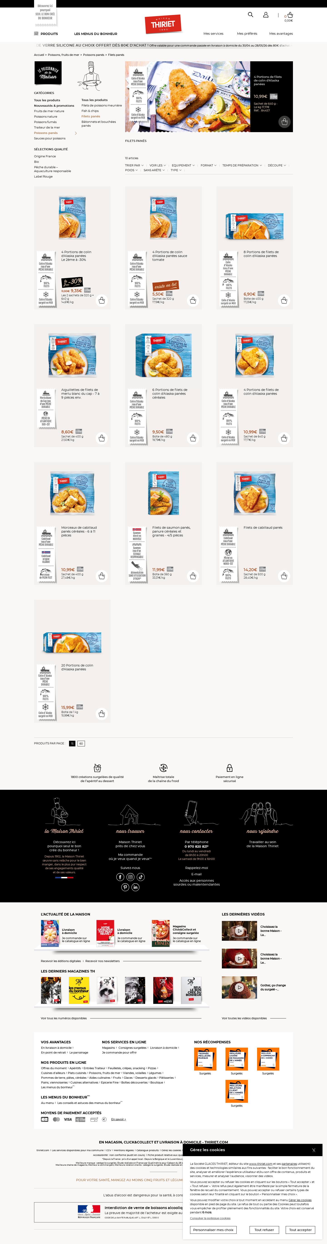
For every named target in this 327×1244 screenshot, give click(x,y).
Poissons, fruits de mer (63, 55)
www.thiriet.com (260, 1163)
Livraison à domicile (163, 1047)
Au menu (47, 1103)
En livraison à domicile (56, 1047)
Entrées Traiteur (94, 1068)
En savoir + (118, 1119)
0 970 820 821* (196, 846)
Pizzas (152, 1068)
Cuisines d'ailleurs (53, 1073)
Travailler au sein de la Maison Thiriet (263, 844)
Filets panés (116, 55)
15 (72, 743)
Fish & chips (90, 111)
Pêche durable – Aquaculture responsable (52, 169)
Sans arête (152, 170)
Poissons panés (93, 55)
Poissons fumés (45, 122)
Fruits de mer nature (49, 111)
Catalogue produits (147, 1150)
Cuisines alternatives (84, 1082)
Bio (36, 161)
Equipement (181, 165)
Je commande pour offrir (119, 1052)
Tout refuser (264, 1230)
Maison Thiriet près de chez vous (130, 844)
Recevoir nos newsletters (102, 961)
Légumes (155, 1073)
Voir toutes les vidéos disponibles (244, 1018)
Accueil (39, 55)
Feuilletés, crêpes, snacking (126, 1068)
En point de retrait (53, 1052)
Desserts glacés (145, 1077)
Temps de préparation (240, 165)
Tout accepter (300, 1230)
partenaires (289, 1163)
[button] (266, 15)
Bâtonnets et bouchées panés (99, 123)
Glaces (128, 1077)
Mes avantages (281, 34)
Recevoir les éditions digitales (61, 961)
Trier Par (132, 165)
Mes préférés (247, 34)
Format (207, 165)
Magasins (108, 1047)
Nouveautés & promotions (54, 105)
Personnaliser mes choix (213, 1230)
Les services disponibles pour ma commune (78, 1150)
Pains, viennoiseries (54, 1082)
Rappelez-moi (196, 868)
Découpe (275, 165)
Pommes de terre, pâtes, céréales (64, 1077)
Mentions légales (124, 1150)
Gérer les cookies (300, 1200)
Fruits (117, 1077)
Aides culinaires (99, 1077)
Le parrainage (78, 1052)
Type (174, 170)
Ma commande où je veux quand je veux (130, 857)
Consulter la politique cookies (210, 1218)
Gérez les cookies (171, 1150)
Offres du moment (54, 1068)
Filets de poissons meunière (102, 105)
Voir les (156, 165)
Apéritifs (75, 1068)
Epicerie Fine (110, 1082)
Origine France (45, 156)
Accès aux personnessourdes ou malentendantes (196, 883)
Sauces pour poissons (49, 138)
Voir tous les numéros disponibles (64, 1018)
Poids (129, 170)
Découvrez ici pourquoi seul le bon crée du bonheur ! (64, 846)
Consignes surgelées (132, 1047)
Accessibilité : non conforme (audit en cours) (119, 1155)
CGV (108, 1150)
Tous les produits (47, 100)
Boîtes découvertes (134, 1082)
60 (81, 743)
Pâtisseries (166, 1077)
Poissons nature (45, 116)
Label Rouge (43, 176)
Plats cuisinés (77, 1073)
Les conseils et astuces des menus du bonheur (90, 1103)
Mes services (213, 34)
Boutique (156, 1082)
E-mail (196, 874)
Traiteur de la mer (47, 127)
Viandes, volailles (134, 1073)
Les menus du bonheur (95, 34)
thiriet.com (43, 1150)
